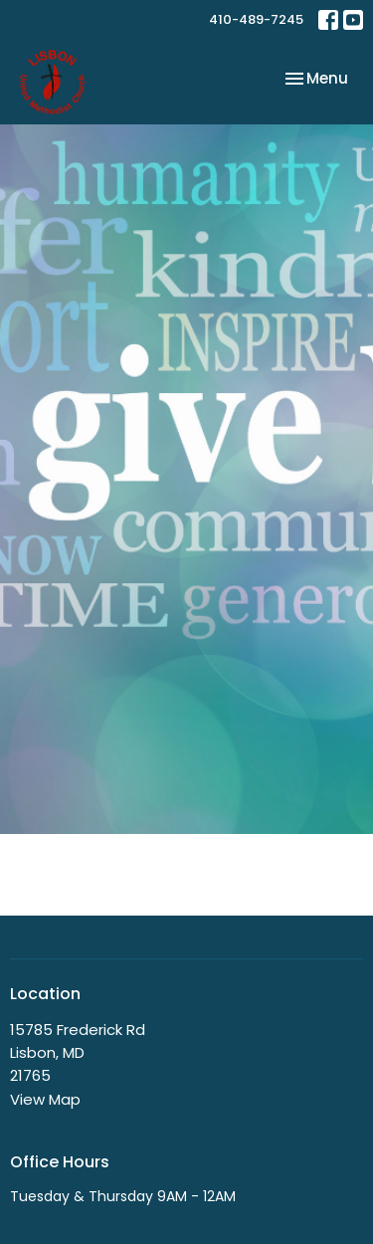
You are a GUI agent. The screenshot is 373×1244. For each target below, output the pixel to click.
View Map (45, 1099)
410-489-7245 (256, 19)
